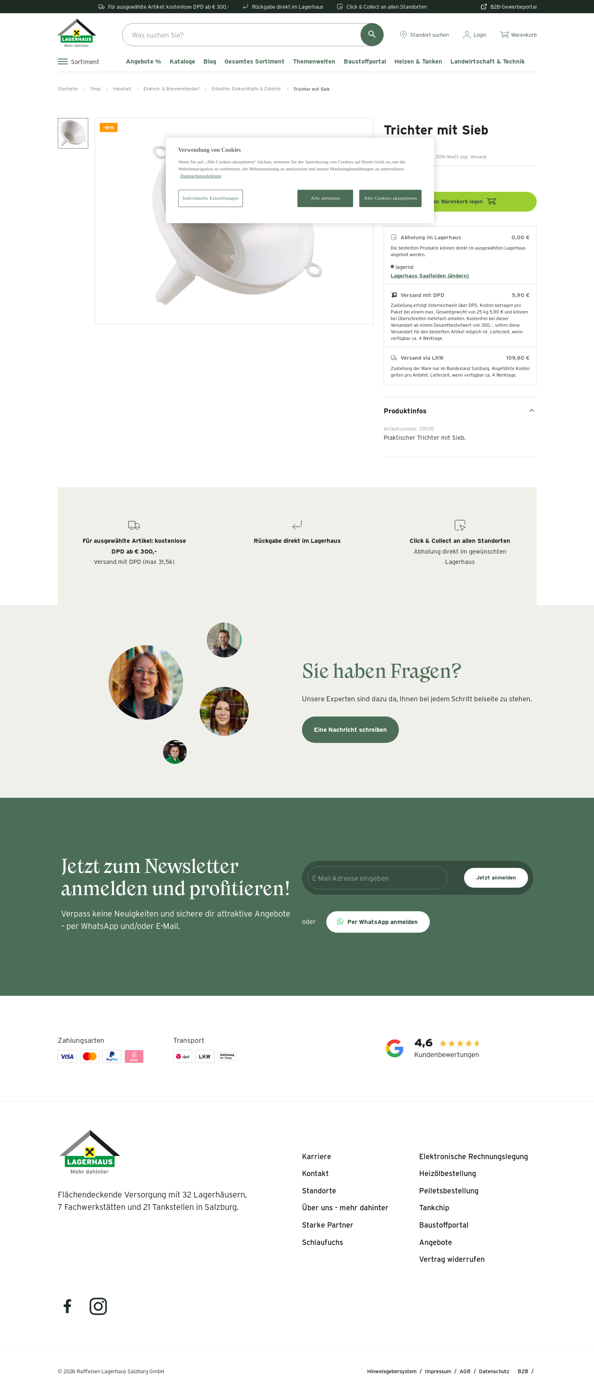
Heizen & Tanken (418, 61)
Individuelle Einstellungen (210, 198)
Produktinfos (460, 410)
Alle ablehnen (325, 198)
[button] (378, 922)
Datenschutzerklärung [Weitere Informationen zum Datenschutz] (201, 175)
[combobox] (253, 34)
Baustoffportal (365, 61)
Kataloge (182, 61)
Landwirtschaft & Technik (487, 61)
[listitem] (316, 1156)
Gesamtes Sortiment (254, 61)
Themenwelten (314, 61)
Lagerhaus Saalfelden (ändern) (430, 275)
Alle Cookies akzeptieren (390, 198)
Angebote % (143, 61)
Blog (209, 61)
